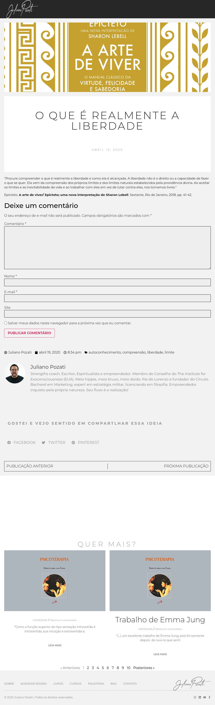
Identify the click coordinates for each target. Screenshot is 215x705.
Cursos (75, 683)
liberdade (155, 352)
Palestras (96, 683)
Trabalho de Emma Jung (160, 619)
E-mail (10, 292)
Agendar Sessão (34, 683)
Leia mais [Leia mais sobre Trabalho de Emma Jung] (160, 654)
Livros (58, 683)
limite (169, 352)
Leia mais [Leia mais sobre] (54, 645)
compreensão (134, 352)
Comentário (15, 224)
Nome (10, 276)
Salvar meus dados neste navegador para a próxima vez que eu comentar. (69, 323)
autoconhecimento (105, 352)
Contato (130, 683)
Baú (114, 683)
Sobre (9, 683)
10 (128, 668)
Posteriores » (144, 668)
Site (7, 307)
